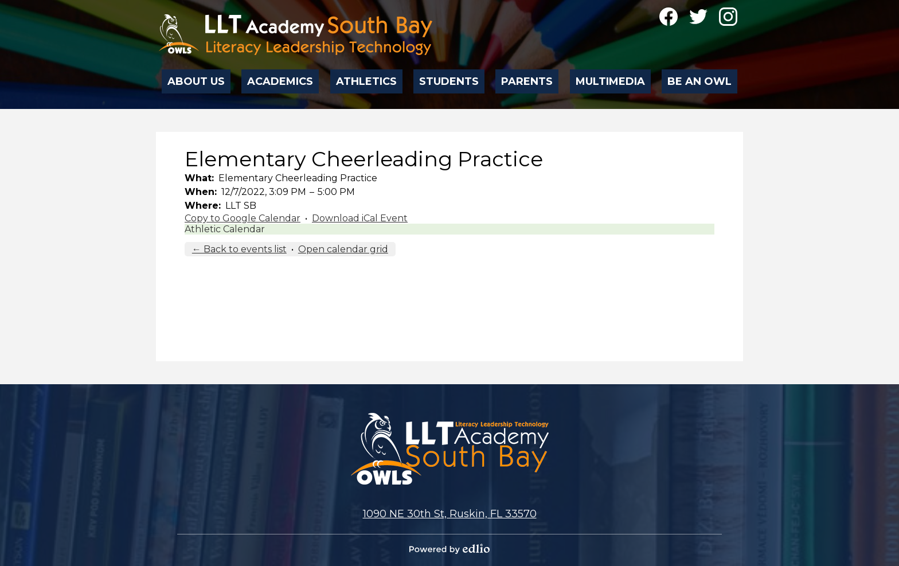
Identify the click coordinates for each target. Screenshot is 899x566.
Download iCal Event (360, 218)
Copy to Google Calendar (242, 218)
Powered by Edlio (449, 549)
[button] (197, 78)
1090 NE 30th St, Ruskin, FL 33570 (450, 514)
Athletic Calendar (225, 229)
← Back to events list (239, 249)
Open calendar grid (343, 249)
